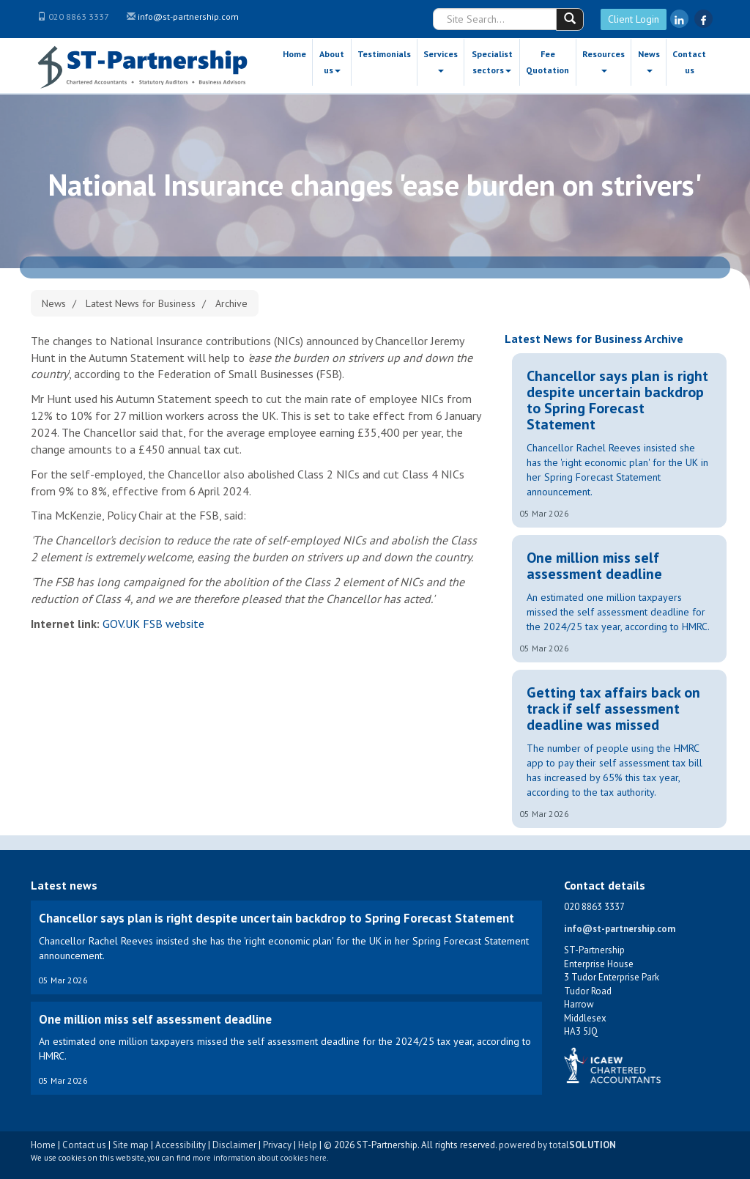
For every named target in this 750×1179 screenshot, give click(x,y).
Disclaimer (234, 1145)
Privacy (277, 1145)
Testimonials (384, 53)
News (649, 60)
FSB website (173, 623)
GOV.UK (121, 623)
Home (294, 53)
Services (440, 60)
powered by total (557, 1145)
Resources (603, 60)
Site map (131, 1145)
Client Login (633, 19)
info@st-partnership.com (188, 16)
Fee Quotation (547, 61)
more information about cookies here (260, 1158)
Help (307, 1145)
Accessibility (180, 1145)
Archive (231, 303)
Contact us (689, 61)
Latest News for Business (141, 303)
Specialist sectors (492, 61)
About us (331, 61)
